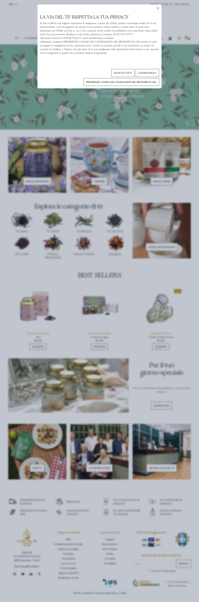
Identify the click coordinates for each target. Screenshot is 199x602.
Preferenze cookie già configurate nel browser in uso (121, 82)
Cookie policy (147, 73)
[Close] (157, 8)
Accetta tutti (123, 73)
